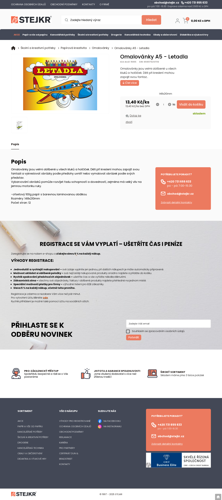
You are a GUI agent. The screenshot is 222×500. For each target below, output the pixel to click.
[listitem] (185, 375)
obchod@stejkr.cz (180, 194)
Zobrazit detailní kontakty (176, 202)
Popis (15, 144)
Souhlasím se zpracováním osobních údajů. (158, 331)
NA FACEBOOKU (112, 421)
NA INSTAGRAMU (112, 426)
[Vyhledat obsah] (151, 20)
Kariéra (63, 442)
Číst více (130, 83)
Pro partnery (67, 448)
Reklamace (65, 437)
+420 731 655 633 (179, 181)
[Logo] (31, 20)
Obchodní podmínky (71, 431)
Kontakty (64, 464)
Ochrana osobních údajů (75, 426)
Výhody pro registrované (74, 421)
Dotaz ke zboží (133, 119)
